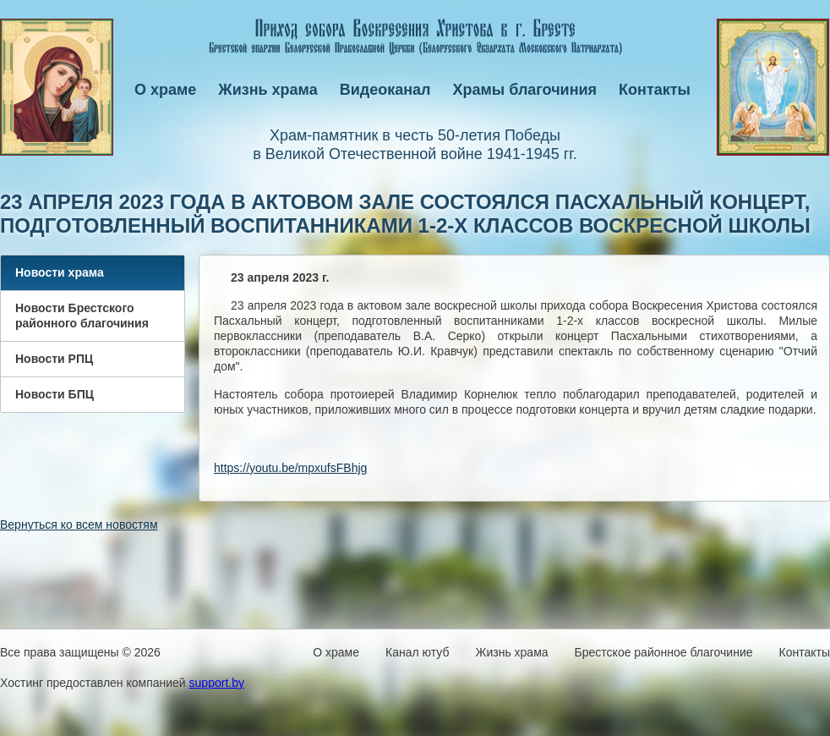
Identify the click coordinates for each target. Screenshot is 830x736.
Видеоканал (385, 89)
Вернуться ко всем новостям (79, 524)
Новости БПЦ (54, 394)
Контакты (655, 89)
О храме (165, 89)
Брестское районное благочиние (664, 652)
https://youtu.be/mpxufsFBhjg (290, 468)
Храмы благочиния (525, 89)
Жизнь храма (267, 89)
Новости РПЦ (54, 358)
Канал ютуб (417, 652)
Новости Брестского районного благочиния (82, 315)
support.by (216, 682)
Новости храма (59, 272)
